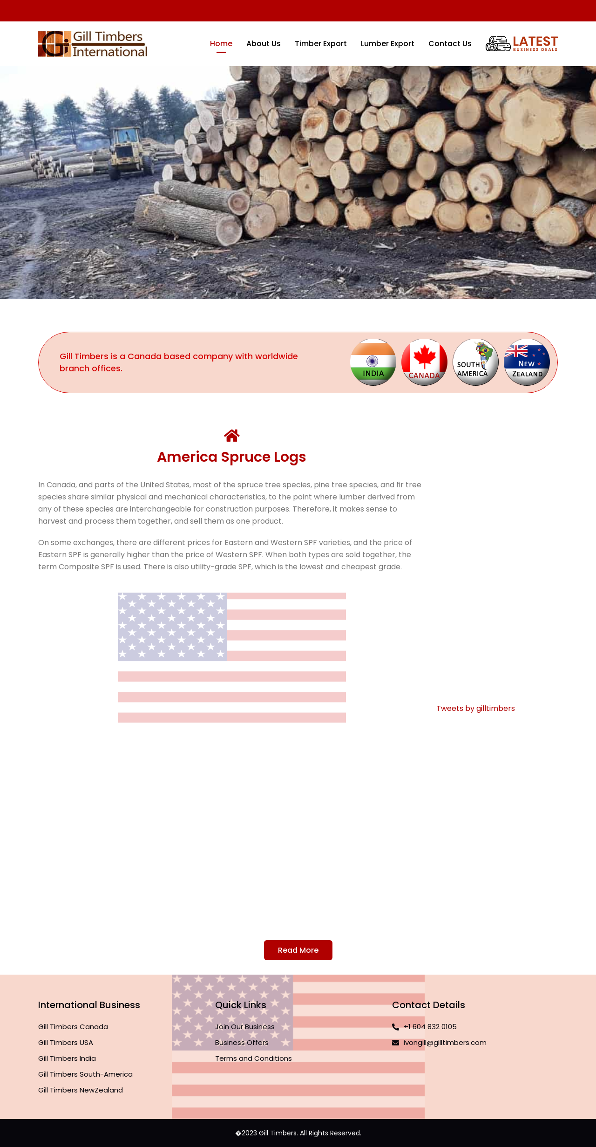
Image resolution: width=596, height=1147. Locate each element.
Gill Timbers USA (65, 1042)
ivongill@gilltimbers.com (439, 1042)
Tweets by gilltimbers (475, 708)
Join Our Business (245, 1026)
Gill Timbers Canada (73, 1026)
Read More (298, 950)
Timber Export (321, 43)
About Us (263, 43)
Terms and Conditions (253, 1058)
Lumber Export (387, 43)
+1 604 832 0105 (424, 1026)
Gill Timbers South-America (85, 1074)
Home (221, 43)
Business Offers (242, 1042)
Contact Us (450, 43)
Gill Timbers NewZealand (80, 1090)
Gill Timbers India (67, 1058)
